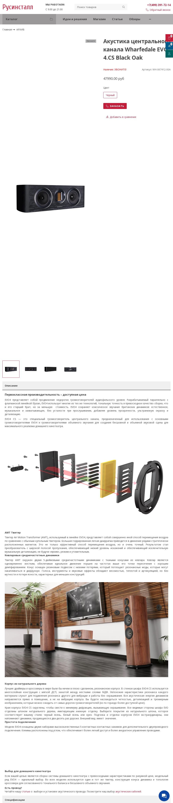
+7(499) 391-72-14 (159, 5)
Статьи (117, 19)
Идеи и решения (75, 19)
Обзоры (134, 19)
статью (26, 791)
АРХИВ (20, 29)
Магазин (99, 19)
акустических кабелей (128, 791)
